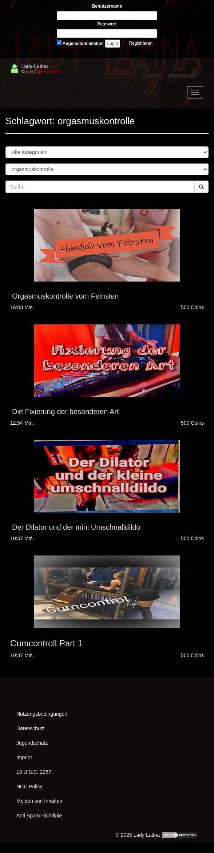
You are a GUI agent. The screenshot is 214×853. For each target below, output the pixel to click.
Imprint (24, 757)
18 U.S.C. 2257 (33, 772)
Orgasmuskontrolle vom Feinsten (65, 296)
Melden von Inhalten (39, 801)
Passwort (106, 24)
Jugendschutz (32, 743)
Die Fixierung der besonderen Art (65, 412)
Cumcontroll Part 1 (46, 643)
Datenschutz (30, 728)
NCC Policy (29, 786)
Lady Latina (147, 835)
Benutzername (107, 6)
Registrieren (140, 43)
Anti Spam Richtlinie (39, 815)
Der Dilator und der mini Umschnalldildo (76, 527)
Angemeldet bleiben (80, 43)
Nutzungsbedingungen (41, 714)
